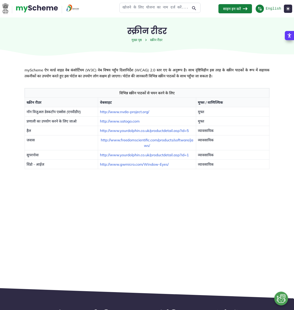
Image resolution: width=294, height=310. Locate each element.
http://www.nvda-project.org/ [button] (124, 111)
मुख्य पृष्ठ (137, 40)
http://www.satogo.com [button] (119, 121)
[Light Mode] (288, 9)
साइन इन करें (235, 8)
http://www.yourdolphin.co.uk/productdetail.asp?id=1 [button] (144, 155)
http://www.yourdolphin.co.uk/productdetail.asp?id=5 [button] (144, 130)
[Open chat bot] (281, 298)
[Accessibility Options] (289, 35)
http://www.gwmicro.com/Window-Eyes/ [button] (134, 164)
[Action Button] (37, 8)
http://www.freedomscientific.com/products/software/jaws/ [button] (147, 143)
